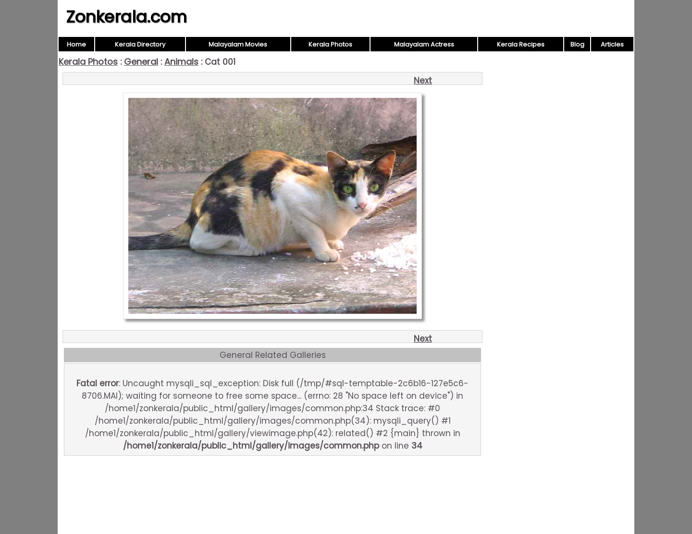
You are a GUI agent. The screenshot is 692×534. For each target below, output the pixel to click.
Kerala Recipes (520, 44)
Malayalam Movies (238, 44)
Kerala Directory (140, 44)
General (141, 62)
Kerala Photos (330, 44)
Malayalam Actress (424, 44)
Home (76, 44)
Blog (577, 44)
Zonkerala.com (126, 16)
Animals (181, 62)
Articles (612, 44)
